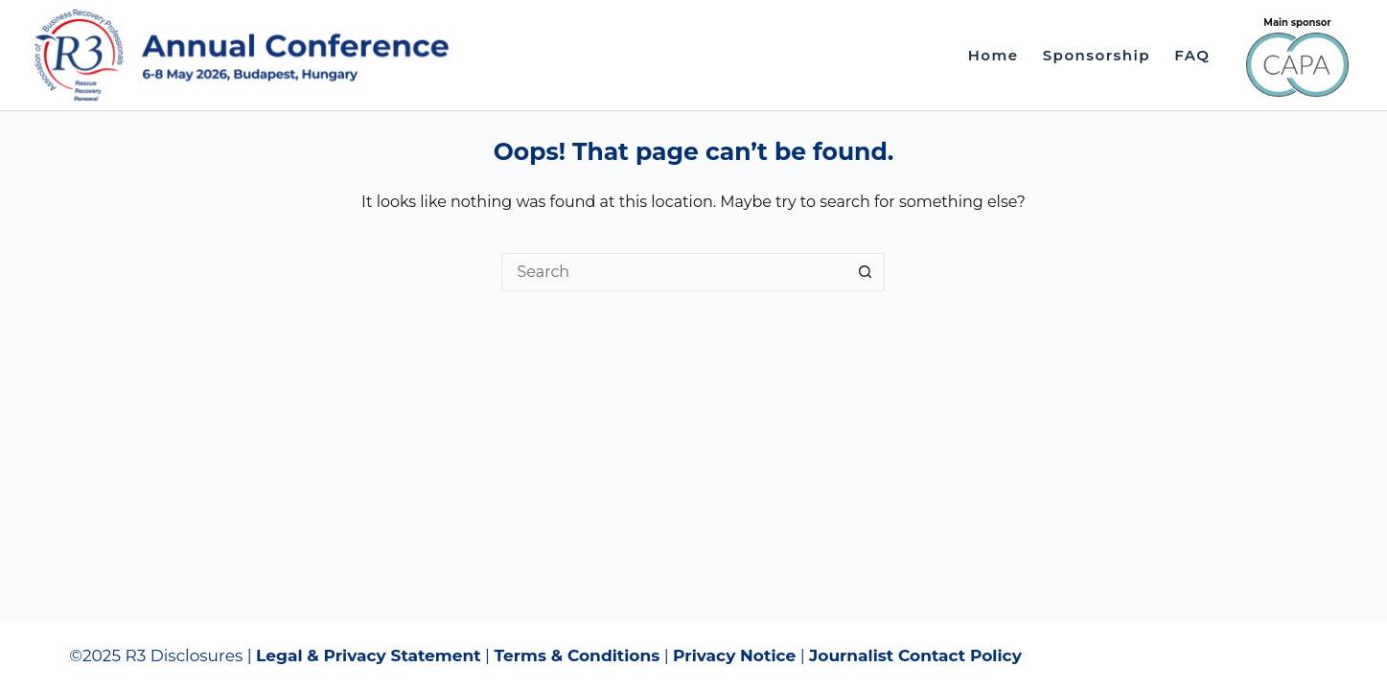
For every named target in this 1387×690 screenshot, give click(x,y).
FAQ (1192, 55)
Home (993, 55)
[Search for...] (673, 272)
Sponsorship (1097, 55)
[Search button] (865, 272)
